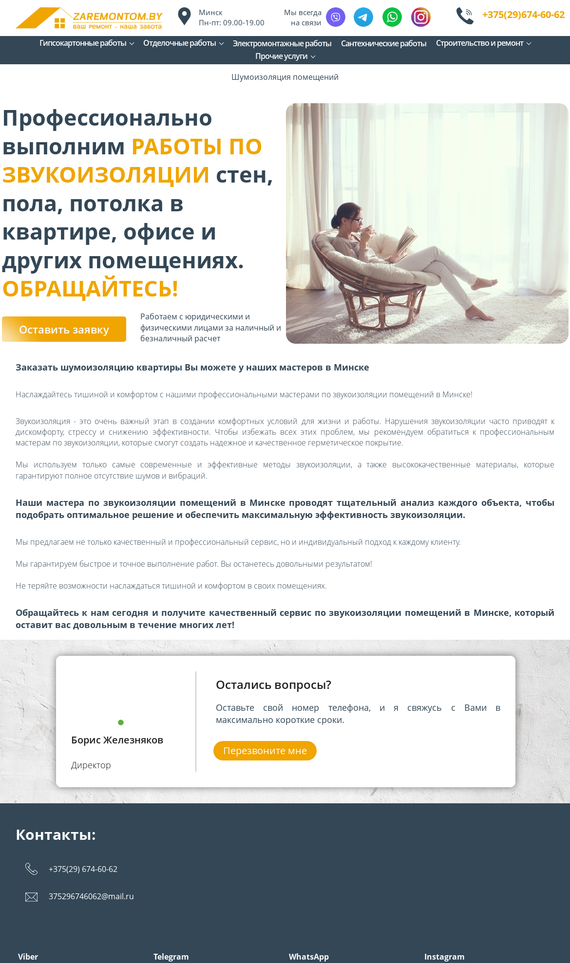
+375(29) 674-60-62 (83, 869)
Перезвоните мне (265, 750)
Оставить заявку (64, 329)
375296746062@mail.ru (91, 896)
